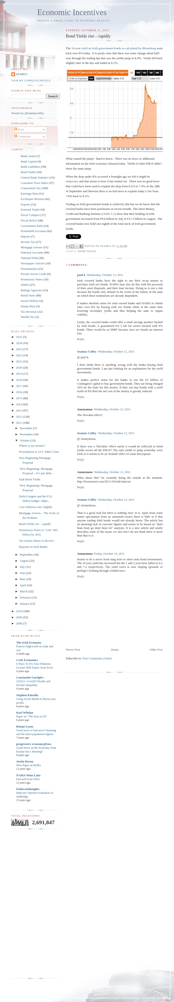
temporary (72, 181)
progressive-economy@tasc (33, 744)
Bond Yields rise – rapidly (35, 524)
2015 (19, 398)
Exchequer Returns (32, 199)
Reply (80, 339)
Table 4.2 (109, 214)
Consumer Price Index (34, 183)
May (23, 579)
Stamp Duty (28, 306)
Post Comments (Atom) (97, 658)
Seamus (21, 74)
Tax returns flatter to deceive (36, 540)
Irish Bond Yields (29, 479)
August (24, 560)
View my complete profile (31, 80)
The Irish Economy (28, 642)
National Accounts (32, 252)
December (26, 428)
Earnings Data (29, 193)
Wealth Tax (28, 317)
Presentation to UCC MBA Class (39, 451)
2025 (19, 337)
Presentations (29, 268)
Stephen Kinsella (27, 695)
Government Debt (32, 226)
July (23, 567)
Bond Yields (87, 251)
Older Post (156, 649)
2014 (19, 404)
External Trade (30, 209)
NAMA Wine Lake (28, 775)
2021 (19, 361)
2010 (19, 611)
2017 (19, 386)
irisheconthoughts (28, 789)
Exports (25, 204)
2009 (19, 617)
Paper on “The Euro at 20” (31, 716)
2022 (19, 355)
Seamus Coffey (87, 351)
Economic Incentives (72, 12)
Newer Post (73, 649)
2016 (19, 392)
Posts (19, 129)
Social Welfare (30, 301)
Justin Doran (24, 761)
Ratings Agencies (31, 290)
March (24, 591)
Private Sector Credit (33, 274)
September (27, 554)
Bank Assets (28, 156)
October (25, 440)
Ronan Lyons (24, 726)
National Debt (29, 258)
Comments (22, 136)
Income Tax (28, 242)
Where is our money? (32, 445)
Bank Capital (29, 161)
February (26, 597)
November (26, 434)
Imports (25, 236)
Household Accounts (33, 231)
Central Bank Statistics (35, 177)
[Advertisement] (30, 903)
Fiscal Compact (30, 215)
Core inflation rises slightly (35, 507)
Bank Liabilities (30, 166)
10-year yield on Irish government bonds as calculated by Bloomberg (113, 48)
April (23, 585)
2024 (19, 343)
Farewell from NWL (28, 779)
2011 (19, 422)
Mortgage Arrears (31, 247)
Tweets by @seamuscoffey (27, 113)
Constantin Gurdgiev (30, 677)
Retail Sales (28, 295)
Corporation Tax (31, 188)
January (25, 603)
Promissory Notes (32, 279)
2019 (19, 373)
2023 (19, 349)
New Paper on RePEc (28, 765)
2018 (19, 380)
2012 (19, 416)
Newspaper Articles (33, 263)
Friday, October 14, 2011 (109, 553)
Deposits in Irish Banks (33, 547)
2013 (19, 410)
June (23, 573)
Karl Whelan (24, 712)
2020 (19, 367)
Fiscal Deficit (29, 220)
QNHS (25, 285)
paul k (81, 275)
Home (115, 649)
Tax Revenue (29, 311)
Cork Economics (27, 660)
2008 (19, 623)
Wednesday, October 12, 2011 (105, 275)
